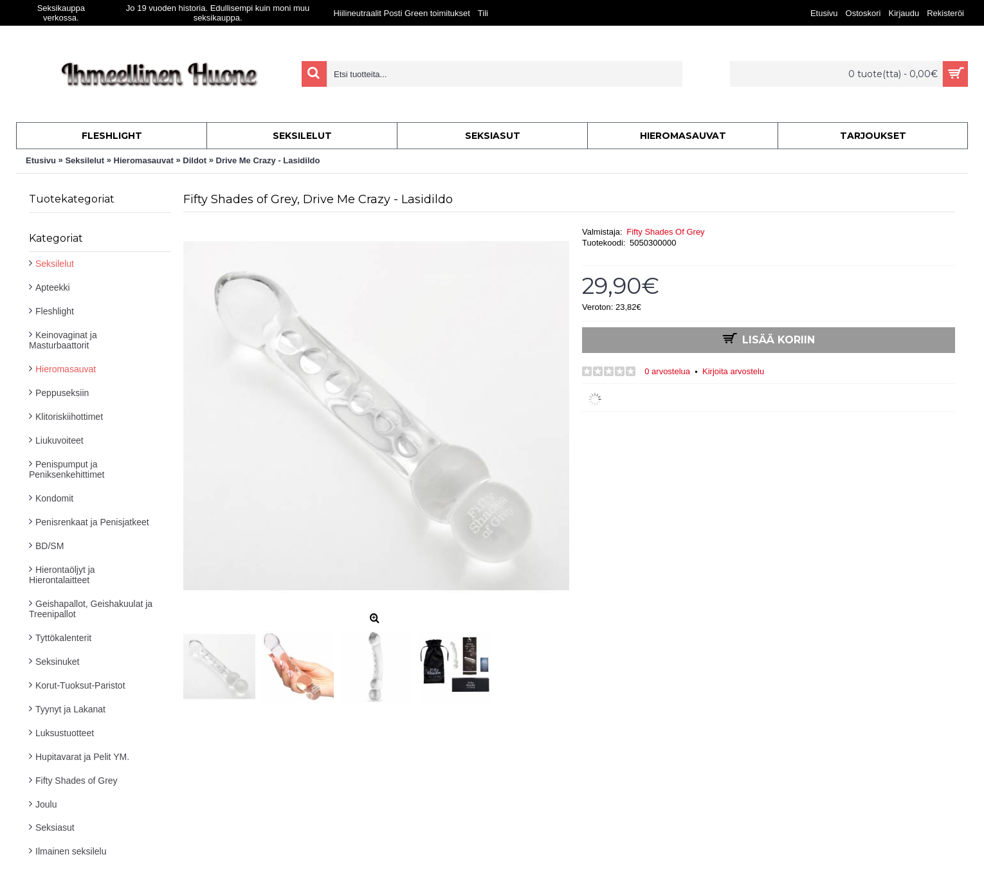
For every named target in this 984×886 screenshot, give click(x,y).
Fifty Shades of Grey (76, 780)
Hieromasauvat (65, 369)
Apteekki (52, 287)
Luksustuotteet (64, 733)
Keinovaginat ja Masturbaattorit (63, 340)
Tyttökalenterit (63, 638)
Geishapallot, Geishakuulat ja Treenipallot (90, 609)
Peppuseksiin (62, 393)
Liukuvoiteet (59, 440)
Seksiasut (55, 827)
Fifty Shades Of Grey (665, 232)
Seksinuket (57, 661)
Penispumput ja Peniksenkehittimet (67, 469)
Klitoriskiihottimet (69, 416)
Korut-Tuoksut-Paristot (80, 685)
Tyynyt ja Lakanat (70, 709)
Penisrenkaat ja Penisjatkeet (92, 522)
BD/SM (49, 546)
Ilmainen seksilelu (71, 851)
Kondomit (54, 498)
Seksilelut (54, 263)
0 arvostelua (667, 371)
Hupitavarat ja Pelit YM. (82, 757)
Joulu (46, 804)
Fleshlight (54, 311)
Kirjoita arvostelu (733, 371)
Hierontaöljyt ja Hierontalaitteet (62, 575)
